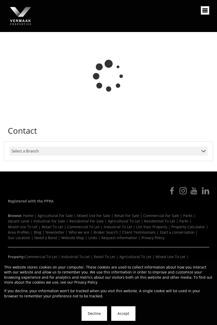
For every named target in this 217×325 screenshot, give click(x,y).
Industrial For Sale (49, 221)
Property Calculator (188, 226)
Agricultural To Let (124, 221)
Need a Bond (45, 237)
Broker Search (106, 232)
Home (28, 215)
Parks (188, 215)
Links (92, 237)
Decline (94, 313)
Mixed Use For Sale (93, 215)
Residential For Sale (86, 221)
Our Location (19, 237)
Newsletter (55, 232)
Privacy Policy (153, 237)
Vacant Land (18, 221)
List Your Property (151, 226)
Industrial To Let (118, 226)
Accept (123, 313)
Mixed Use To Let (23, 226)
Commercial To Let (83, 226)
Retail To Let (52, 226)
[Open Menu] (205, 10)
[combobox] (105, 151)
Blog (37, 232)
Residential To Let (159, 221)
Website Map (72, 237)
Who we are (79, 232)
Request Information (119, 237)
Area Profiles (19, 232)
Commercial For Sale (161, 215)
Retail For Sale (126, 215)
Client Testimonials (139, 232)
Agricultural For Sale (55, 215)
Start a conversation (177, 232)
